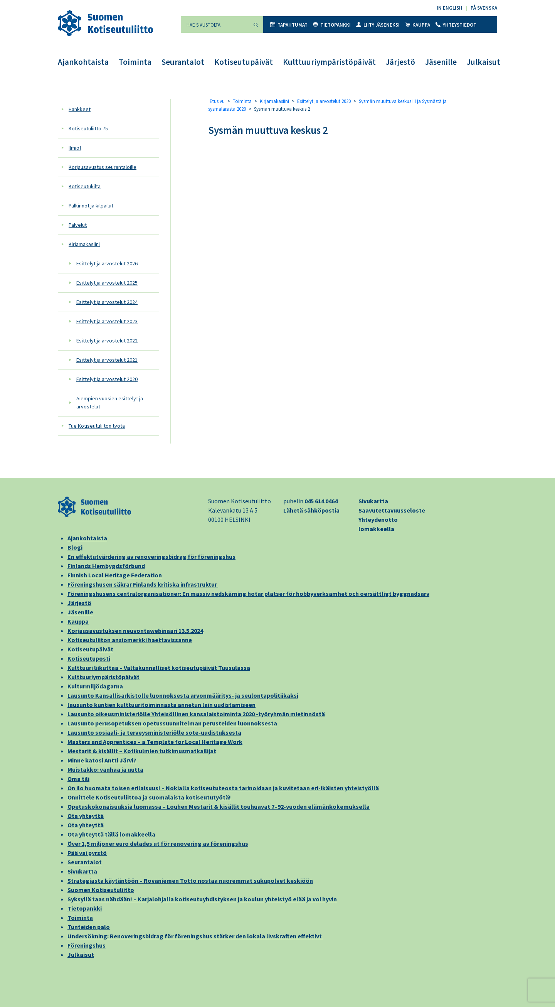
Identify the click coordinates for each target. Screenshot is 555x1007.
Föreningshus (86, 945)
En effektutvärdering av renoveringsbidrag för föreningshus (151, 556)
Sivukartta (373, 501)
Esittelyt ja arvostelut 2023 (107, 321)
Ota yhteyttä (85, 816)
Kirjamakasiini (84, 244)
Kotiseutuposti (88, 658)
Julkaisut (483, 62)
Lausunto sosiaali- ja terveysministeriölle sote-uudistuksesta (154, 732)
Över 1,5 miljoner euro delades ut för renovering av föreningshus (157, 843)
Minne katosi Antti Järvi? (101, 760)
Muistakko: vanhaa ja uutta (105, 769)
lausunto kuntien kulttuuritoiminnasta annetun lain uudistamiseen (161, 704)
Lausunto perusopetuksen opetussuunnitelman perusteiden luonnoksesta (172, 723)
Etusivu (217, 101)
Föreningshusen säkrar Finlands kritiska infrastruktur (142, 584)
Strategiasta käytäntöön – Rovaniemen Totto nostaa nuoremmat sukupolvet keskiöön (190, 880)
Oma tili (78, 779)
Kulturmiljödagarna (95, 686)
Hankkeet (80, 109)
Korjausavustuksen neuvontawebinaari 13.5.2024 (135, 630)
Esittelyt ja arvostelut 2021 (107, 359)
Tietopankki (332, 25)
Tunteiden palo (88, 927)
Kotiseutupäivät (243, 62)
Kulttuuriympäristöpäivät (329, 62)
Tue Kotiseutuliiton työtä (97, 425)
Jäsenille (441, 62)
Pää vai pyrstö (87, 853)
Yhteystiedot (456, 25)
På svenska (484, 8)
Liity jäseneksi (378, 25)
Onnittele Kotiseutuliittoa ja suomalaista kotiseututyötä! (149, 797)
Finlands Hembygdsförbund (106, 566)
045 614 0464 (321, 501)
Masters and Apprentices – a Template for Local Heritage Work (154, 742)
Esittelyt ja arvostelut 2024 (107, 302)
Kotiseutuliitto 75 (88, 128)
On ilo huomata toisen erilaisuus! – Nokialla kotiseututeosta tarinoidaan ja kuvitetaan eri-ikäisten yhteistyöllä (223, 788)
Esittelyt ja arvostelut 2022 (107, 340)
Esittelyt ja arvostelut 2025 (107, 282)
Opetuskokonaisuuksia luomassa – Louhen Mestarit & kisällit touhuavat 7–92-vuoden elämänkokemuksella (218, 806)
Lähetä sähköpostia (311, 510)
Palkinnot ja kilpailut (91, 205)
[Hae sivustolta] (215, 24)
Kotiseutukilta (85, 186)
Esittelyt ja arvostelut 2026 (107, 263)
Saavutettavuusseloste (391, 510)
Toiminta (135, 62)
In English (449, 8)
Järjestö (400, 62)
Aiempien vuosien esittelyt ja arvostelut (109, 402)
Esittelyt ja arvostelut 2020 (107, 379)
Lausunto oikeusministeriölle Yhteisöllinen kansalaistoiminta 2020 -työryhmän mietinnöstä (196, 714)
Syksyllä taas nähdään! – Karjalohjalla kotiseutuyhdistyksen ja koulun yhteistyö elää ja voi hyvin (202, 899)
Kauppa (417, 25)
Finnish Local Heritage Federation (114, 575)
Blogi (74, 547)
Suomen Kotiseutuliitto (100, 890)
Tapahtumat (289, 25)
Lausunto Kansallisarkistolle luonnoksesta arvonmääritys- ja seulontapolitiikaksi (182, 695)
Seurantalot (182, 62)
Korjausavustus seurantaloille (102, 167)
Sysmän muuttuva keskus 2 (268, 130)
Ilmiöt (75, 147)
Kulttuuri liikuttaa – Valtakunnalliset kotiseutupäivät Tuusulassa (158, 667)
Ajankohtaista (83, 62)
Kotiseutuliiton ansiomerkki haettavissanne (129, 640)
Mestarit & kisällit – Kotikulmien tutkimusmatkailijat (141, 751)
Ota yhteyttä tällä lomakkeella (111, 834)
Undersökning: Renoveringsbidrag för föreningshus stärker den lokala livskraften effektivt (195, 936)
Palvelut (78, 224)
